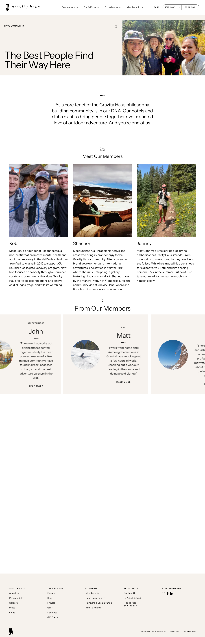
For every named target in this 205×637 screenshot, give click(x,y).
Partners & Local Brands (98, 603)
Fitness (51, 603)
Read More (38, 386)
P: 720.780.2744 (132, 598)
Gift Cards (52, 617)
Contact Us (130, 593)
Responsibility (17, 598)
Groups (51, 593)
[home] (32, 7)
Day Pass (52, 612)
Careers (13, 603)
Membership (92, 593)
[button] (70, 7)
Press (12, 607)
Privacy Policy (174, 631)
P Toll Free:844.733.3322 (131, 604)
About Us (14, 593)
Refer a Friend (93, 607)
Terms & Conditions (190, 631)
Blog (49, 598)
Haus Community (95, 598)
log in (156, 7)
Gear (50, 607)
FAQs (12, 612)
